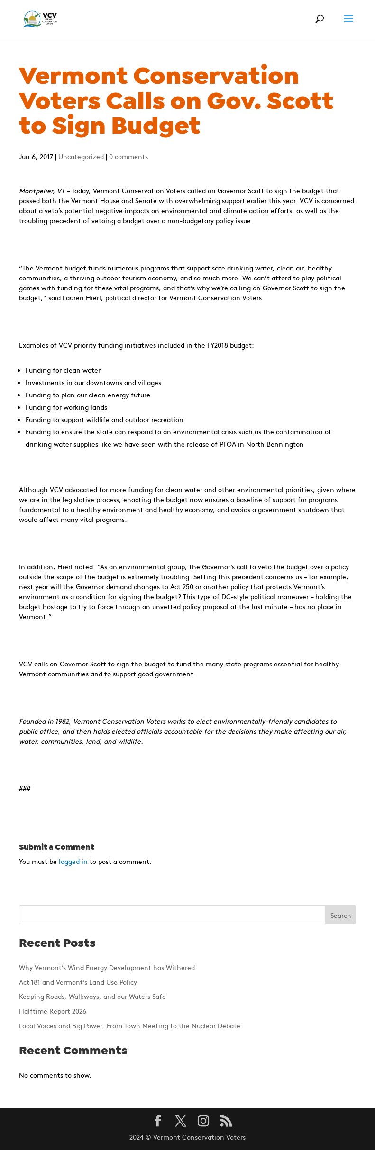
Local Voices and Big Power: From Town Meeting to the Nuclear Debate (129, 1025)
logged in (73, 861)
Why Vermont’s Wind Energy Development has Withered (107, 967)
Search (340, 915)
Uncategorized (81, 156)
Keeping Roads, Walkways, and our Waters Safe (92, 996)
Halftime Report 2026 (52, 1010)
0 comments (128, 156)
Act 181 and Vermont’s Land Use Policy (78, 982)
